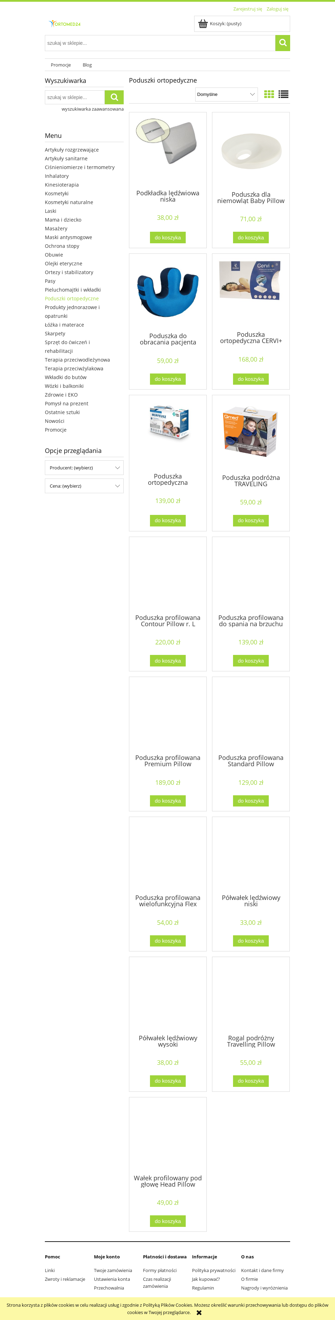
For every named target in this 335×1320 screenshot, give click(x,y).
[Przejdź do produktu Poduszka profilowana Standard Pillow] (251, 715)
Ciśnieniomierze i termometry (80, 167)
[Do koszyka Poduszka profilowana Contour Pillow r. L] (168, 660)
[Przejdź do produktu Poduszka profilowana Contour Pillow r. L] (168, 575)
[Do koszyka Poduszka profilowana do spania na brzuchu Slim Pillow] (251, 660)
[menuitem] (61, 65)
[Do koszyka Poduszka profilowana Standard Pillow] (251, 801)
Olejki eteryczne (63, 263)
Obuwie (54, 254)
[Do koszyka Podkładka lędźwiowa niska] (168, 237)
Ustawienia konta (112, 1279)
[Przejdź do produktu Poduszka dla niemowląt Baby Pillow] (251, 151)
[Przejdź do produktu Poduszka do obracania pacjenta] (168, 292)
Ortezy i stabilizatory (69, 272)
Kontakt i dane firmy (262, 1270)
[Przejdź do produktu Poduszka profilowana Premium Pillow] (168, 715)
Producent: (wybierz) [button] (71, 468)
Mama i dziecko (63, 219)
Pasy (50, 281)
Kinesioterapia (62, 184)
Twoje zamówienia (113, 1270)
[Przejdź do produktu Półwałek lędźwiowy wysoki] (168, 995)
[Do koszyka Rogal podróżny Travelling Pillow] (251, 1081)
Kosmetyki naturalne (69, 202)
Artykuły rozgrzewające (72, 149)
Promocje (56, 429)
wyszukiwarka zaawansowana (93, 109)
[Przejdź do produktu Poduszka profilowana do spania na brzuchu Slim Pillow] (251, 575)
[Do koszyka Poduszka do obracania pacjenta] (168, 379)
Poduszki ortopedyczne (72, 298)
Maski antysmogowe (68, 237)
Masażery (56, 228)
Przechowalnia (109, 1288)
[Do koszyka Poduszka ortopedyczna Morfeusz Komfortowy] (168, 520)
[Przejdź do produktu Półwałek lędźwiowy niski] (251, 855)
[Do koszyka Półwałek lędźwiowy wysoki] (168, 1081)
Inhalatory (57, 176)
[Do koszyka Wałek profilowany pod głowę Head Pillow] (168, 1221)
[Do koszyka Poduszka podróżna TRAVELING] (251, 520)
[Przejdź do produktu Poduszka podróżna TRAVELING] (251, 434)
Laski (50, 211)
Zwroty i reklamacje (65, 1279)
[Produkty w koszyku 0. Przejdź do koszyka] (220, 23)
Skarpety (55, 333)
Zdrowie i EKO (61, 394)
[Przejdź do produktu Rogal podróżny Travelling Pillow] (251, 995)
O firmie (249, 1279)
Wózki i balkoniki (64, 386)
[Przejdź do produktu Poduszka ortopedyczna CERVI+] (251, 291)
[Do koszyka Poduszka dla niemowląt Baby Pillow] (251, 237)
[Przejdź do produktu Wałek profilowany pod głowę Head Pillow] (168, 1135)
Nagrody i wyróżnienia (264, 1288)
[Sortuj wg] (226, 95)
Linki (50, 1270)
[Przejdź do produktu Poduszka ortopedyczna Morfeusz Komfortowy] (168, 433)
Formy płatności (160, 1270)
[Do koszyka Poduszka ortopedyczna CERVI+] (251, 379)
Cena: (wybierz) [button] (65, 486)
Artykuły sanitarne (66, 158)
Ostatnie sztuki (62, 412)
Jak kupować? (206, 1279)
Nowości (54, 421)
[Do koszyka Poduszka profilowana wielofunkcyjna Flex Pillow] (168, 941)
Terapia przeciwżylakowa (74, 368)
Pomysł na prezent (66, 403)
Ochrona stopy (62, 246)
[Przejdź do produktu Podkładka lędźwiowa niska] (168, 150)
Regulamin (203, 1288)
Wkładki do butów (66, 377)
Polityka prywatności (213, 1270)
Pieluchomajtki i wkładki (73, 289)
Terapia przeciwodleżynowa (77, 359)
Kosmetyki (57, 193)
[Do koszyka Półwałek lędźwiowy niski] (251, 941)
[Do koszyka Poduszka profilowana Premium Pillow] (168, 801)
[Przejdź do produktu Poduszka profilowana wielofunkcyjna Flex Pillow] (168, 855)
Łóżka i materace (64, 324)
